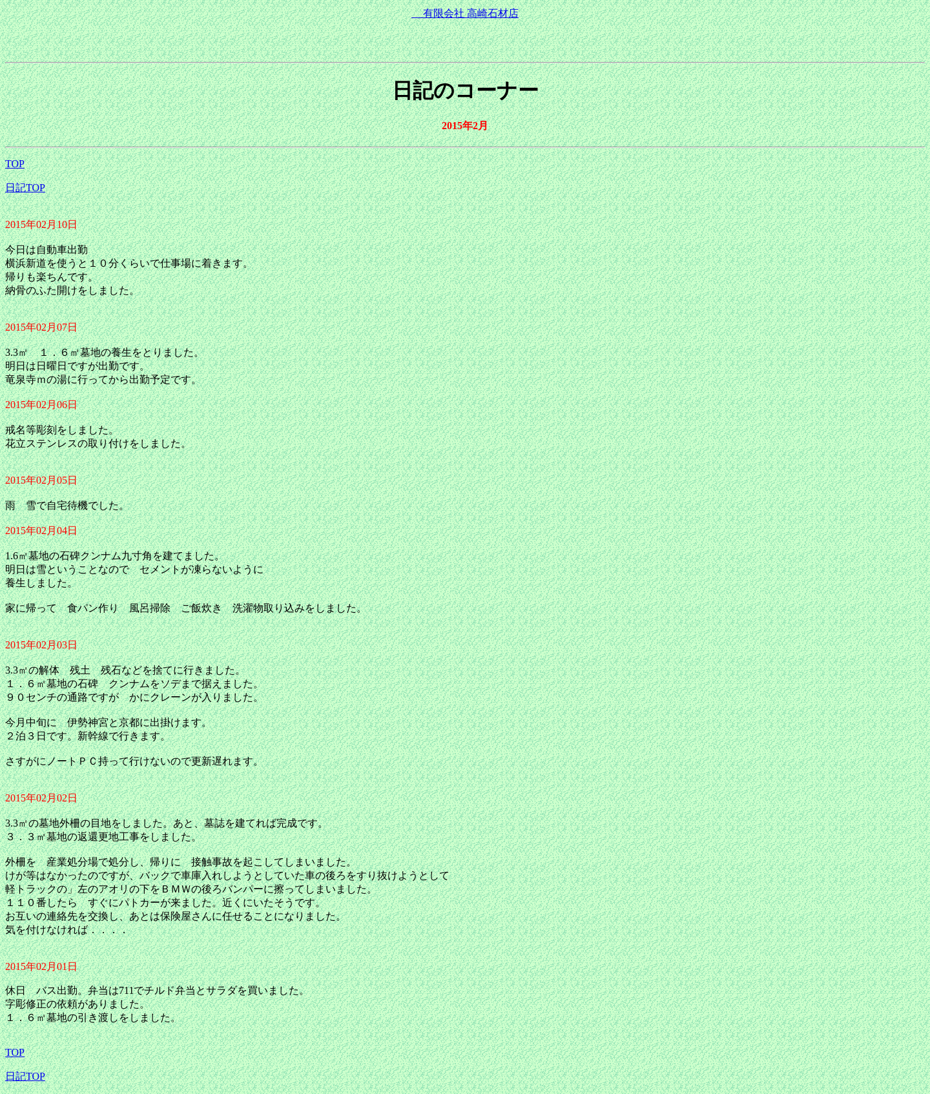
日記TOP (25, 187)
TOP (15, 163)
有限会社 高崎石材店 (465, 13)
